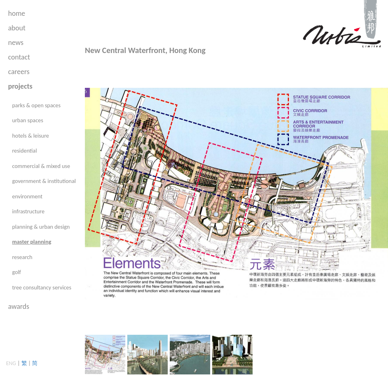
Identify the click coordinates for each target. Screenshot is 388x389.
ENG (11, 363)
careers (19, 71)
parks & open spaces (36, 105)
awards (18, 306)
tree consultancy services (41, 287)
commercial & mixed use (41, 166)
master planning (31, 241)
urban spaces (27, 120)
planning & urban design (41, 226)
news (15, 42)
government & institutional (44, 181)
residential (24, 150)
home (16, 13)
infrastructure (28, 211)
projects (20, 86)
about (16, 27)
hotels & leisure (30, 135)
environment (27, 196)
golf (16, 272)
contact (19, 57)
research (22, 257)
